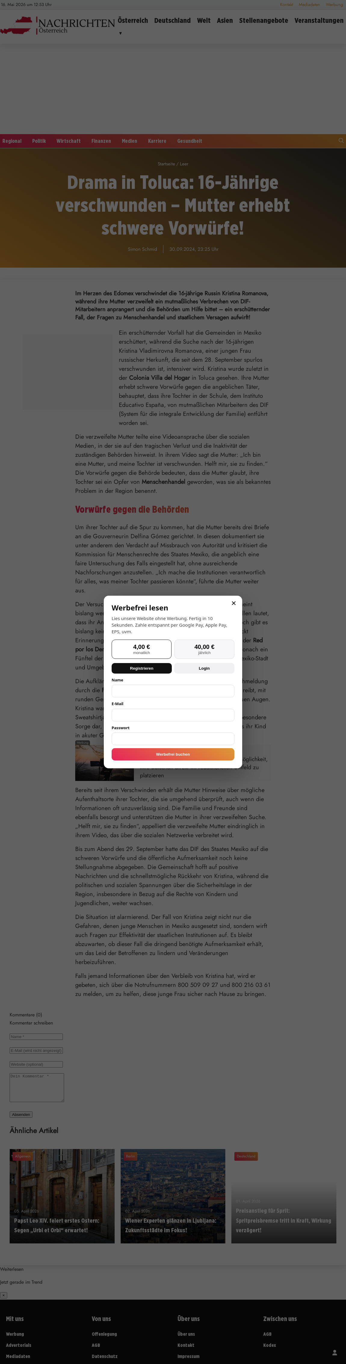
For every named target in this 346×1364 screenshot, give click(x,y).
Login (204, 668)
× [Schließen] (233, 603)
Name (117, 680)
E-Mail (117, 703)
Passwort (121, 727)
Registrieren (141, 668)
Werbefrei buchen (173, 754)
